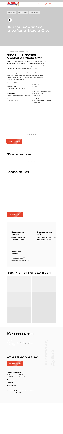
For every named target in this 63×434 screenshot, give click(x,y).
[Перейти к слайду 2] (28, 192)
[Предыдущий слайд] (3, 174)
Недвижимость (14, 403)
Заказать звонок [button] (16, 394)
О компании (12, 411)
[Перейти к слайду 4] (31, 192)
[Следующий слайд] (59, 174)
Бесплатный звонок (44, 5)
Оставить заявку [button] (15, 141)
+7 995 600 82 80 (44, 3)
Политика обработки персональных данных (20, 421)
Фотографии (22, 12)
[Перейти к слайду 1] (27, 192)
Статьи (10, 413)
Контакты (11, 416)
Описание (11, 12)
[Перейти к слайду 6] (34, 192)
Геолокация (34, 12)
